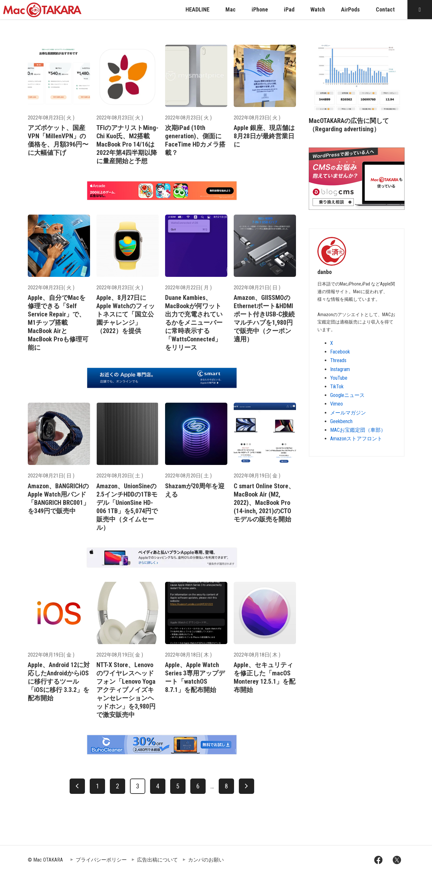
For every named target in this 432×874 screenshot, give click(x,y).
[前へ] (77, 786)
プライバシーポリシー (101, 860)
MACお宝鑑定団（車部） (358, 430)
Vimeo (336, 404)
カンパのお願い (206, 860)
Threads (338, 360)
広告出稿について (157, 860)
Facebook (340, 352)
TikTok (337, 387)
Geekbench (341, 421)
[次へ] (246, 786)
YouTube (338, 378)
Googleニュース (347, 395)
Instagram (340, 369)
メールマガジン (348, 413)
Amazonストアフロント (356, 439)
